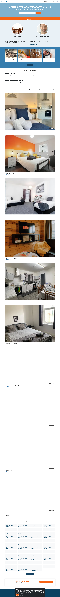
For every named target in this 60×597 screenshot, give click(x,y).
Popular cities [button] (45, 1)
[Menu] (58, 1)
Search (38, 13)
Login (53, 1)
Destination (20, 11)
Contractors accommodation (10, 526)
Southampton (29, 19)
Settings (21, 595)
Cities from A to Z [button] (30, 573)
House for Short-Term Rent (36, 59)
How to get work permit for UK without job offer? (23, 59)
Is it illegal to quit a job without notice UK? (10, 59)
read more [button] (30, 65)
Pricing (56, 1)
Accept (17, 595)
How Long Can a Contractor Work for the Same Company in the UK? (49, 60)
